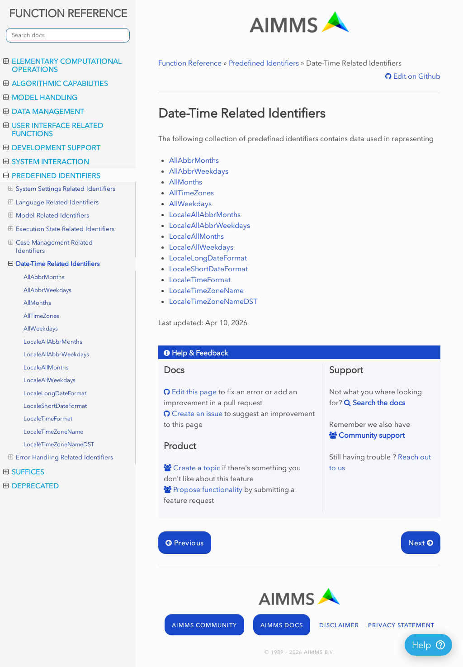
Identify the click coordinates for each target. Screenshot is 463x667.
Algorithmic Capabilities (55, 83)
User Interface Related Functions (53, 129)
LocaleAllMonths (46, 367)
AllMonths (37, 302)
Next (420, 542)
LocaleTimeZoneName (53, 431)
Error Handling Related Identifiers (60, 458)
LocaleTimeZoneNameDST (59, 444)
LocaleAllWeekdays (50, 380)
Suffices (23, 471)
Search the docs (378, 402)
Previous (184, 542)
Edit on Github (416, 76)
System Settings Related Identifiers (61, 189)
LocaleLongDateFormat (55, 393)
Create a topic (195, 467)
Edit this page (193, 391)
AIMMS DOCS (281, 625)
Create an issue (196, 413)
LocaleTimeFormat (48, 418)
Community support (371, 435)
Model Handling (40, 97)
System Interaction (46, 161)
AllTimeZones (41, 315)
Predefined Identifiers (51, 175)
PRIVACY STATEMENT (401, 625)
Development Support (51, 147)
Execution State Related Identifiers (61, 229)
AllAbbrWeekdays (47, 290)
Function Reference (190, 62)
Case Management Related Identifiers (50, 247)
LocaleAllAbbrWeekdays (56, 354)
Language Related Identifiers (53, 203)
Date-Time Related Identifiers (53, 264)
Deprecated (31, 485)
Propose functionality (206, 489)
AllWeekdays (41, 328)
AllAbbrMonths (44, 277)
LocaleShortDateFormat (55, 405)
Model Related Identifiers (48, 216)
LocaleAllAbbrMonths (53, 341)
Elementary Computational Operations (62, 65)
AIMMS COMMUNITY (204, 625)
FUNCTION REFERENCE (68, 13)
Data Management (43, 111)
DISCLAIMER (339, 625)
